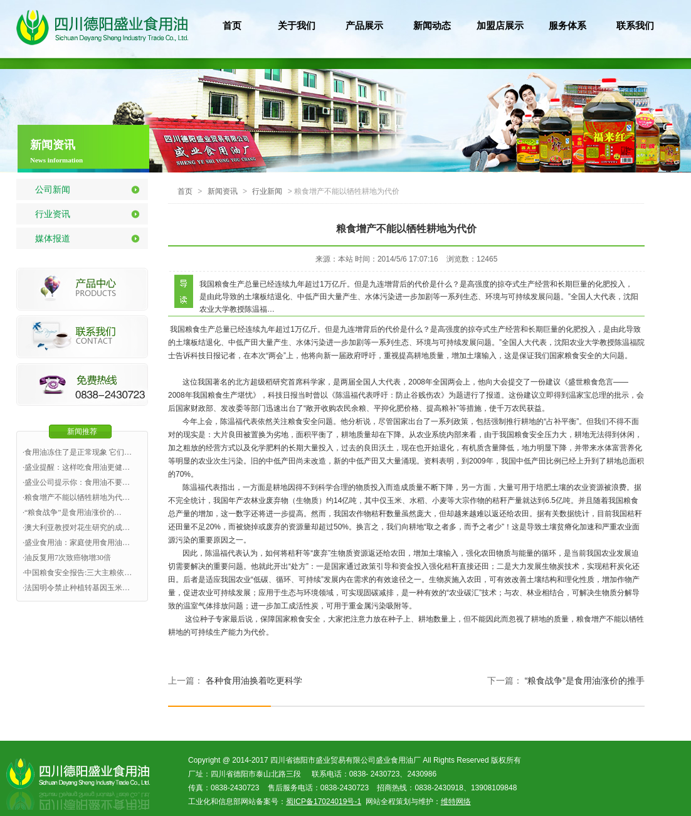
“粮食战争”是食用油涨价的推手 (585, 681)
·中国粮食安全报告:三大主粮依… (77, 572)
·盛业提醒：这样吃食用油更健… (76, 467)
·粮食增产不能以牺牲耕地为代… (76, 497)
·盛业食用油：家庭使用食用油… (76, 542)
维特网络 (456, 801)
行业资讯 (52, 214)
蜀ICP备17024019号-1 (323, 801)
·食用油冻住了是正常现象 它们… (77, 452)
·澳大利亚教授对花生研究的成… (76, 527)
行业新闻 (267, 191)
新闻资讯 (223, 191)
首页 (185, 191)
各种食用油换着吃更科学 (254, 681)
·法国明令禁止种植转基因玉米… (76, 587)
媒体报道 (52, 238)
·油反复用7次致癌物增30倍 (67, 557)
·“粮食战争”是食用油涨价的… (72, 512)
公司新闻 (52, 189)
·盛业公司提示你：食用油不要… (76, 482)
